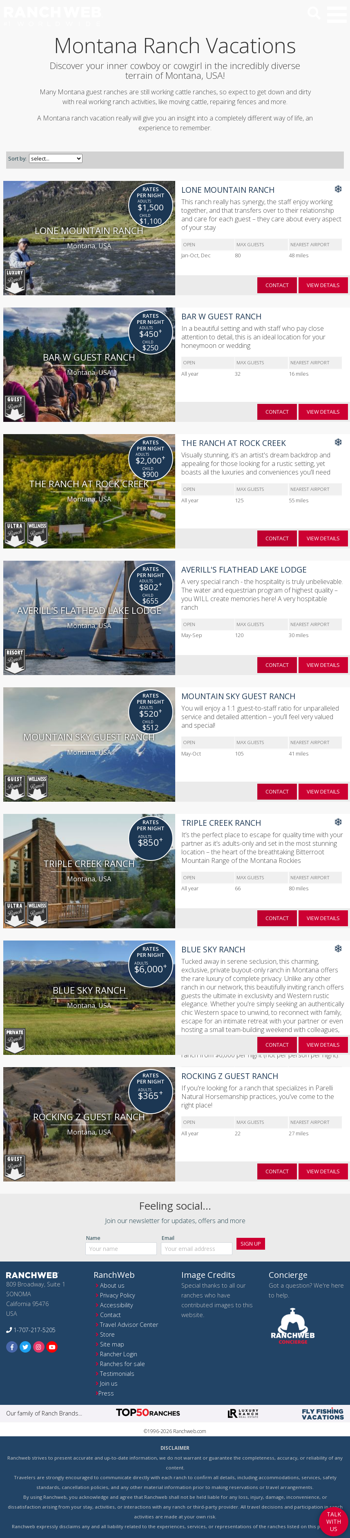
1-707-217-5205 (31, 1330)
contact (277, 285)
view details (323, 285)
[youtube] (52, 1347)
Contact (110, 1315)
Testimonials (117, 1374)
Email (168, 1238)
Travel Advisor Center (129, 1324)
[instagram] (39, 1347)
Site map (112, 1344)
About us (112, 1285)
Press (106, 1393)
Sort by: (17, 158)
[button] (337, 15)
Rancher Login (118, 1354)
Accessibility (116, 1305)
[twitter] (25, 1347)
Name (93, 1238)
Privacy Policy (117, 1295)
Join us (109, 1383)
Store (107, 1334)
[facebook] (12, 1347)
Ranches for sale (122, 1364)
